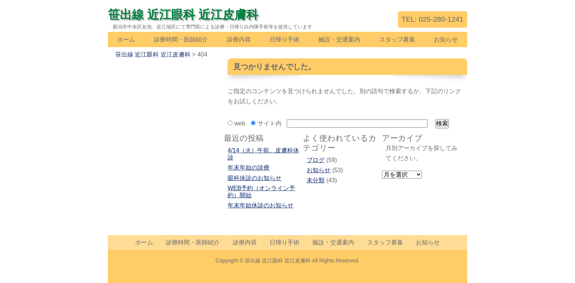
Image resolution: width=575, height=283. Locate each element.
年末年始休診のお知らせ (260, 205)
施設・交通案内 (339, 39)
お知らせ (446, 39)
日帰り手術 (284, 39)
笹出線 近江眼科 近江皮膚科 (183, 14)
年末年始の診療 (249, 167)
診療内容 (239, 39)
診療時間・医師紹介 (181, 39)
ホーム (126, 39)
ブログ (316, 160)
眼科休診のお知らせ (255, 178)
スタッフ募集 (397, 39)
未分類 (316, 180)
